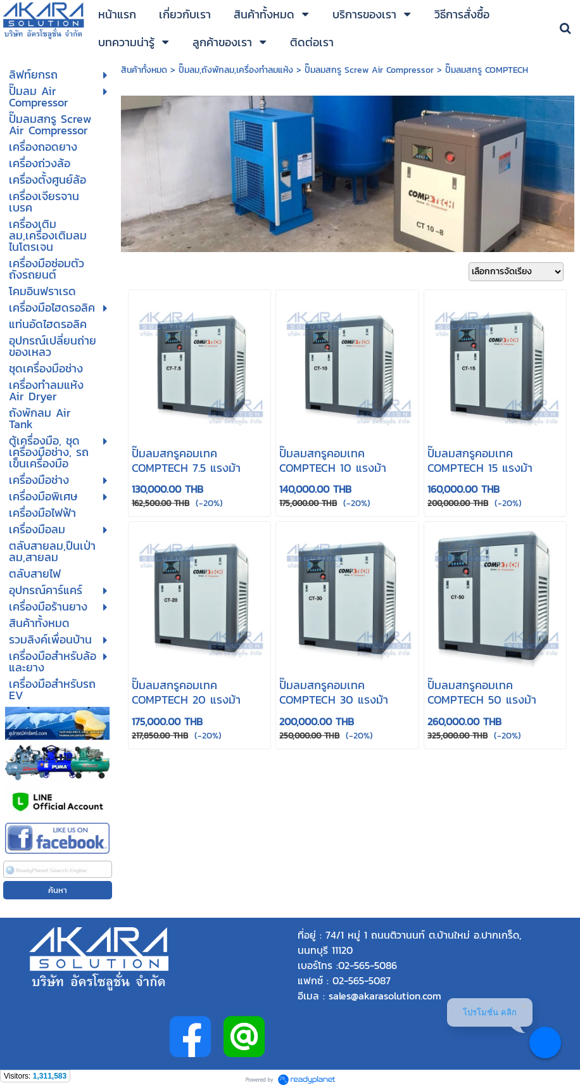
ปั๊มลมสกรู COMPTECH (486, 70)
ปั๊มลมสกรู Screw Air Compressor (369, 70)
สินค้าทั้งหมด (144, 70)
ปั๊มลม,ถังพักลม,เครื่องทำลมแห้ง (236, 70)
